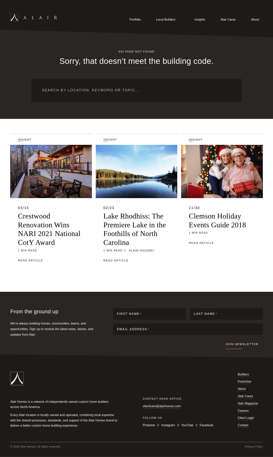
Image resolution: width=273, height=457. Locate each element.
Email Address (133, 329)
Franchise (244, 381)
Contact (243, 425)
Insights (200, 19)
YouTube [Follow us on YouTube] (187, 425)
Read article (30, 260)
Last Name (205, 314)
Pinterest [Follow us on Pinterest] (149, 425)
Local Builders (166, 19)
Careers (243, 410)
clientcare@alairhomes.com (162, 406)
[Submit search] (228, 90)
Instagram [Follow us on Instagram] (168, 425)
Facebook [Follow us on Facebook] (206, 425)
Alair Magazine (248, 403)
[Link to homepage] (51, 20)
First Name (129, 314)
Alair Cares (228, 19)
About (255, 19)
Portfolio (135, 19)
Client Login (246, 417)
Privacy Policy (254, 446)
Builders (243, 374)
